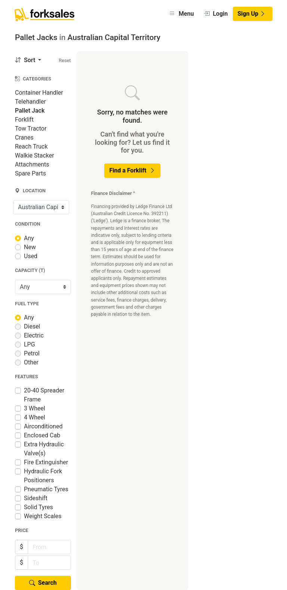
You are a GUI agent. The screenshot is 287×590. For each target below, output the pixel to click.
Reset (65, 60)
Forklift (24, 119)
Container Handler (39, 92)
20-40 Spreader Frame (44, 395)
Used (30, 256)
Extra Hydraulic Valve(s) (44, 449)
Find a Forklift (132, 170)
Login (216, 13)
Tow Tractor (30, 128)
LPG (29, 344)
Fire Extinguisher (46, 462)
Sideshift (35, 498)
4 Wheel (34, 417)
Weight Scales (43, 516)
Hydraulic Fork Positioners (43, 476)
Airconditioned (43, 426)
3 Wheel (34, 408)
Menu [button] (181, 13)
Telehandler (30, 101)
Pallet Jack (29, 110)
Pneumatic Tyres (46, 489)
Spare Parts (30, 173)
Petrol (32, 353)
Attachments (32, 164)
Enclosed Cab (42, 435)
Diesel (32, 326)
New (30, 247)
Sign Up (252, 13)
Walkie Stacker (34, 155)
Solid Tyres (38, 507)
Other (31, 362)
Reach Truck (31, 146)
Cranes (24, 137)
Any (29, 238)
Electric (34, 335)
